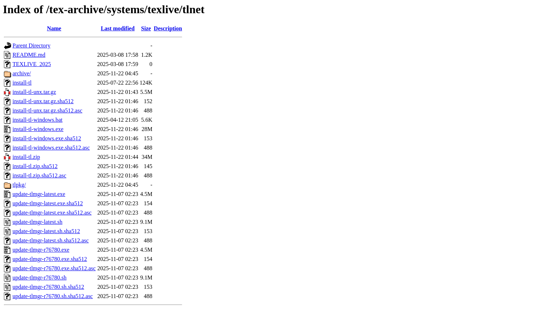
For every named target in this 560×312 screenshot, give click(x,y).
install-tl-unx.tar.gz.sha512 (43, 101)
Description (168, 28)
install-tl (21, 83)
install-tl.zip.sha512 (35, 166)
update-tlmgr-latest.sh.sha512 (46, 231)
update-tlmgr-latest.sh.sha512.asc (50, 240)
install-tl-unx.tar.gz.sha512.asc (47, 110)
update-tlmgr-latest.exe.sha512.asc (51, 213)
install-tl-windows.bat (37, 120)
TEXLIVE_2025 (31, 64)
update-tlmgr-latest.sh (37, 222)
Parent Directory (31, 45)
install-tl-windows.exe (38, 129)
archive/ (21, 73)
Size (146, 28)
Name (54, 28)
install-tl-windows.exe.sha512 (46, 138)
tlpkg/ (19, 185)
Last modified (118, 28)
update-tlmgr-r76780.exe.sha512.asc (54, 268)
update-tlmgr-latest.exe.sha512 (47, 203)
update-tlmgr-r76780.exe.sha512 (49, 259)
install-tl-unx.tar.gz (34, 92)
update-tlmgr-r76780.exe (40, 250)
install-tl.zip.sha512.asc (39, 175)
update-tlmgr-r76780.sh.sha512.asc (52, 296)
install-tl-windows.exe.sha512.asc (51, 148)
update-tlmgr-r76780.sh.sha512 (48, 287)
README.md (28, 55)
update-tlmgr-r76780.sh (39, 278)
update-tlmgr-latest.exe (38, 194)
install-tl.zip (26, 157)
